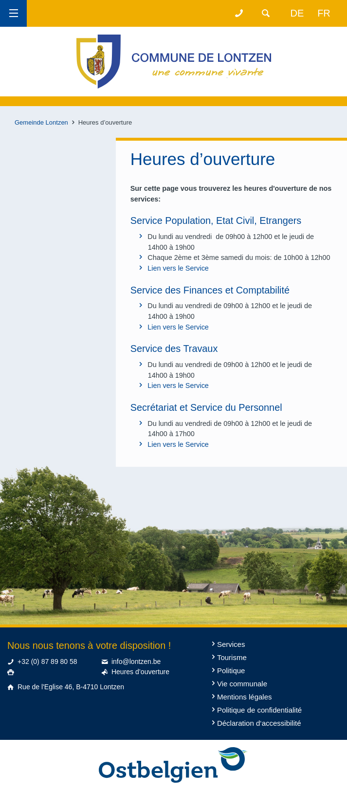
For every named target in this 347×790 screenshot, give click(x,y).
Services (231, 644)
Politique (231, 670)
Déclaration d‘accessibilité (259, 723)
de (297, 13)
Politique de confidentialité (259, 710)
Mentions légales (244, 697)
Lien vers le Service (178, 268)
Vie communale (242, 684)
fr (323, 13)
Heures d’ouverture (140, 672)
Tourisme (232, 657)
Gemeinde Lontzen (41, 122)
